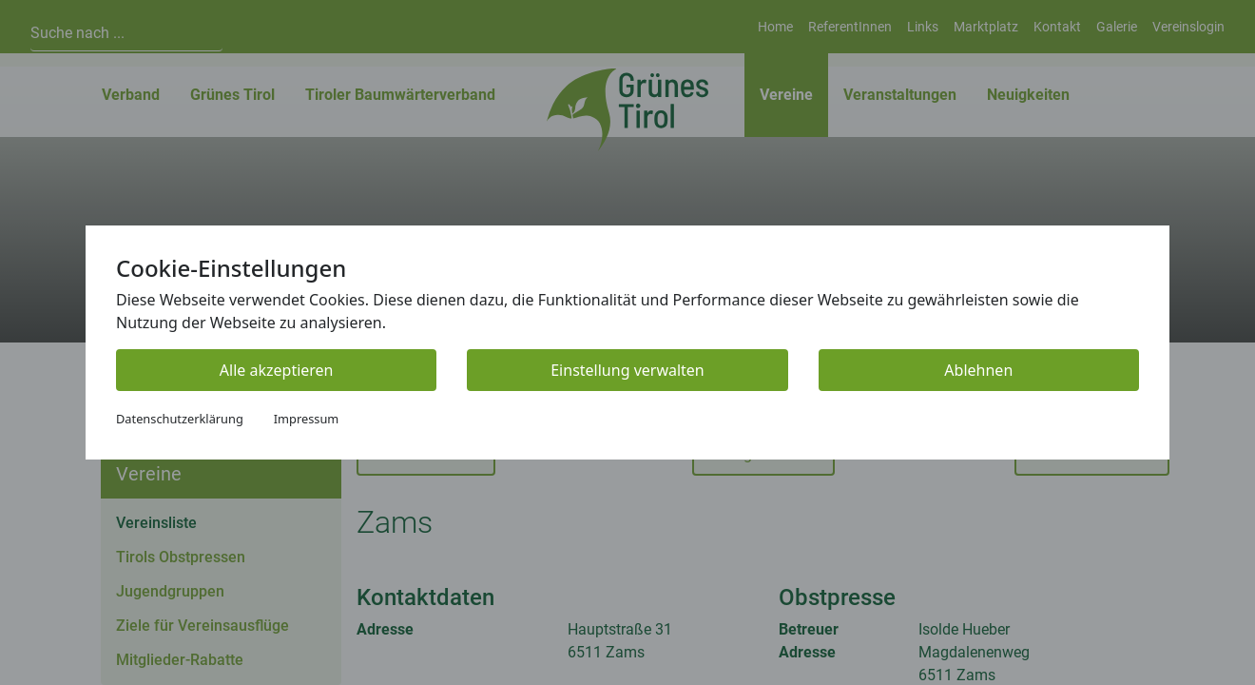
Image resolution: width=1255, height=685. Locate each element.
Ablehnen (978, 370)
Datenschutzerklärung (179, 418)
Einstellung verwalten (627, 370)
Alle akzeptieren (277, 370)
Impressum (306, 418)
